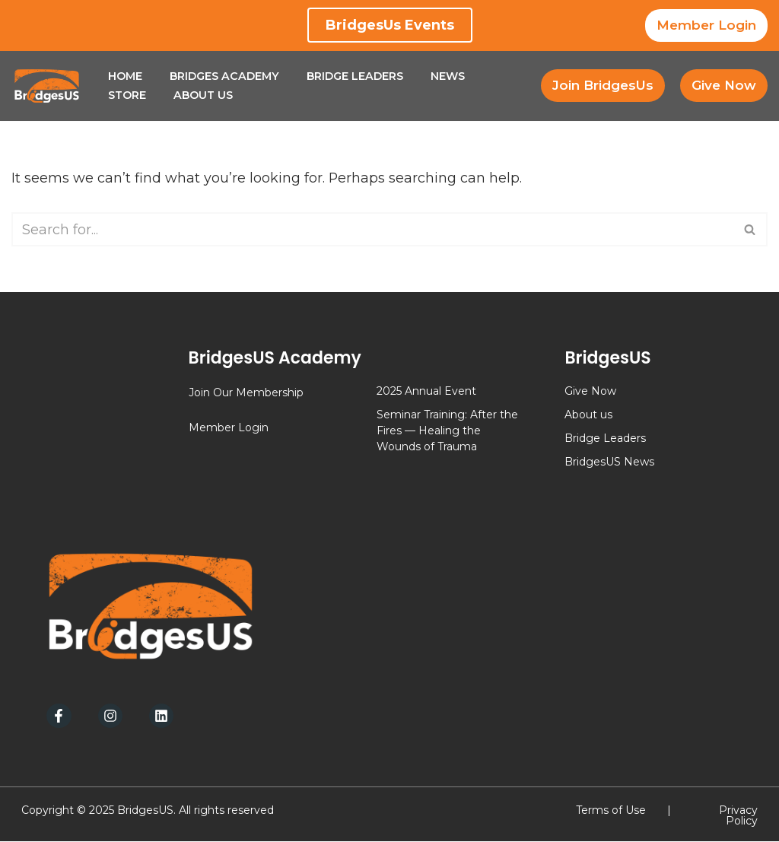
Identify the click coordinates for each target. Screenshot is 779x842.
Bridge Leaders (356, 76)
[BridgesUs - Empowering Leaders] (46, 86)
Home (125, 76)
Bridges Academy (225, 76)
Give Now (724, 85)
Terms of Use (611, 811)
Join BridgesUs (602, 85)
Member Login (706, 25)
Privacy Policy (738, 816)
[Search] (372, 230)
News (449, 76)
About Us (204, 95)
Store (127, 95)
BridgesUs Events (390, 25)
